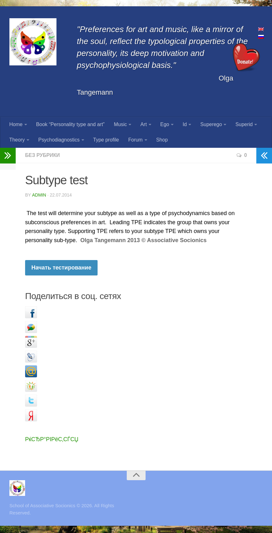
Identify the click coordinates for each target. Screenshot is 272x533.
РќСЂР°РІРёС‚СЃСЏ (52, 440)
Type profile (106, 140)
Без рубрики (42, 155)
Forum (134, 140)
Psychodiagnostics (59, 140)
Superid (242, 124)
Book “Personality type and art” (70, 124)
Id (183, 124)
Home (16, 124)
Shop (161, 140)
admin (39, 195)
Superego (209, 124)
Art (143, 124)
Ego (163, 124)
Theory (17, 140)
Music (119, 124)
